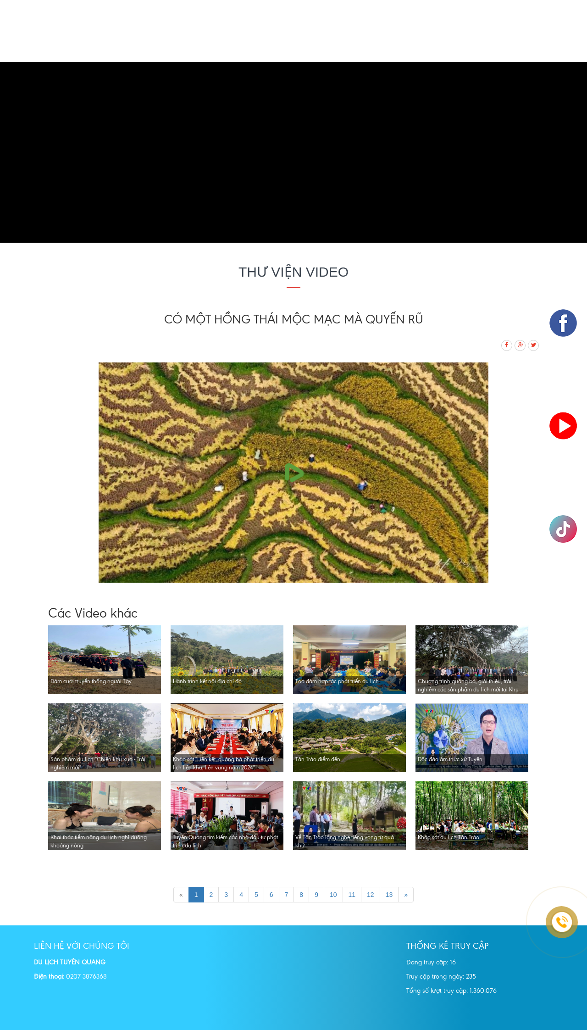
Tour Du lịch (222, 47)
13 (389, 894)
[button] (44, 152)
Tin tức (470, 47)
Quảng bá (273, 47)
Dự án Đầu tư (516, 47)
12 (370, 894)
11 (352, 894)
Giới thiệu (172, 47)
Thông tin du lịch (414, 47)
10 (333, 894)
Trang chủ (124, 47)
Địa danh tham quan (337, 47)
